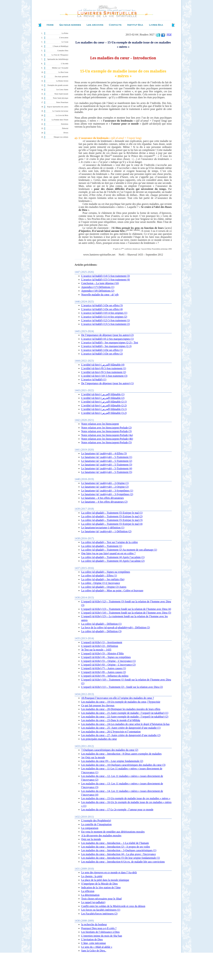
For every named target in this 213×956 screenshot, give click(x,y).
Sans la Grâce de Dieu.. (93, 950)
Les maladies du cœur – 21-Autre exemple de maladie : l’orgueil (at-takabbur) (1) (124, 713)
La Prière (65, 33)
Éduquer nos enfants (61, 137)
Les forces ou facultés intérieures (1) (100, 909)
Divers (66, 133)
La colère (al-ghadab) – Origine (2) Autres (103, 586)
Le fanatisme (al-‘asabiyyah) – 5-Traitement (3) (106, 464)
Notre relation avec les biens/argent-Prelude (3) (106, 431)
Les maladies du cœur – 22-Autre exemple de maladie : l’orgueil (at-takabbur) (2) (124, 716)
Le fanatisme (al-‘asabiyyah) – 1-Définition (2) (106, 531)
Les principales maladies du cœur (99, 738)
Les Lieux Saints (62, 89)
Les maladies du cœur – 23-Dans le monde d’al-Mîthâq (110, 720)
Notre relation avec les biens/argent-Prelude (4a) (107, 435)
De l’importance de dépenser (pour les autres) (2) (107, 335)
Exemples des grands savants (58, 85)
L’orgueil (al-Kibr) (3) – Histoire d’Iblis (102, 653)
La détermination (90, 895)
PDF (169, 34)
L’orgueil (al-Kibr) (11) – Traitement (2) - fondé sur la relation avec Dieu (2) (122, 687)
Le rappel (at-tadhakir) (93, 902)
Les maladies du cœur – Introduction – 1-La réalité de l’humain (115, 843)
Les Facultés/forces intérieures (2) (99, 913)
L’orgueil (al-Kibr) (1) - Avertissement (101, 642)
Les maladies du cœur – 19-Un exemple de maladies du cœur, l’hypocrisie (120, 701)
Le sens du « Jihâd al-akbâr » (96, 947)
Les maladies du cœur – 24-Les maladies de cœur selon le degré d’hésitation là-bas (125, 724)
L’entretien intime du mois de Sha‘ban (101, 935)
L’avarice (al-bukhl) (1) (93, 379)
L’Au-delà (64, 63)
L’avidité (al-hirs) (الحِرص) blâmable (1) (102, 394)
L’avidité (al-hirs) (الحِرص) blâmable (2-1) (104, 401)
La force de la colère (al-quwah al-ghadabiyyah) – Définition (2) (115, 627)
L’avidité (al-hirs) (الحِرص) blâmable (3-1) (104, 409)
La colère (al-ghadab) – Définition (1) (101, 623)
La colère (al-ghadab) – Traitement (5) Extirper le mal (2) (111, 516)
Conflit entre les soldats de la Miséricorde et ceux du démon (113, 906)
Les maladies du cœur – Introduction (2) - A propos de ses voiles (115, 846)
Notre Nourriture (62, 102)
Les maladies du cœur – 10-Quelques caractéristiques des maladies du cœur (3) (123, 764)
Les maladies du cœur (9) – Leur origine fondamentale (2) (112, 761)
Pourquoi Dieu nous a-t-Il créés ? (98, 928)
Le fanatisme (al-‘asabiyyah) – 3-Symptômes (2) (107, 494)
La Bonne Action (62, 81)
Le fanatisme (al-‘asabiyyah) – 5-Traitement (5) (106, 472)
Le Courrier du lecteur (60, 111)
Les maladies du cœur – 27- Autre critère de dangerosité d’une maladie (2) (120, 735)
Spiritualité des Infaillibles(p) (57, 59)
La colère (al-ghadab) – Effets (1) (99, 575)
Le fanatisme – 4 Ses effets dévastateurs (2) (104, 501)
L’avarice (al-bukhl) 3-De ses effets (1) (102, 350)
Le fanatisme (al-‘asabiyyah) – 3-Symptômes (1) (107, 490)
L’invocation (63, 37)
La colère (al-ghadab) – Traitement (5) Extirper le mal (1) (111, 512)
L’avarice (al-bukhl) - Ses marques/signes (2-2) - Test (109, 342)
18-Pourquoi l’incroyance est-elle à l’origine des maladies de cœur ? (117, 698)
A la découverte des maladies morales (101, 835)
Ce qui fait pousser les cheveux (97, 705)
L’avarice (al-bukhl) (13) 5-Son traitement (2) (105, 324)
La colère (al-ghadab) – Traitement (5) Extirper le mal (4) (111, 523)
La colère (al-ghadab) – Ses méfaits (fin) (102, 579)
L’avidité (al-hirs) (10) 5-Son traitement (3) (104, 375)
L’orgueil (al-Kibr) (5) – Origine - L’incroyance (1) (108, 661)
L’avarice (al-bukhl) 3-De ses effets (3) (102, 305)
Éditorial (65, 128)
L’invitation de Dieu (92, 939)
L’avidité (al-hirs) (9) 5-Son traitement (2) (103, 372)
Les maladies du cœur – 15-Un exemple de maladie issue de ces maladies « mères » (125, 798)
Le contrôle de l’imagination (96, 824)
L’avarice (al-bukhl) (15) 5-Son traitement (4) (105, 279)
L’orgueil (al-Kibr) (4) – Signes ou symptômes (106, 657)
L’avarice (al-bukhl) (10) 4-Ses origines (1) (104, 312)
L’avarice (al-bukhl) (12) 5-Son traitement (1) (105, 320)
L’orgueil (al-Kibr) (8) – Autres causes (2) (103, 672)
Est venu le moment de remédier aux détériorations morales (113, 831)
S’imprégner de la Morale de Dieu (99, 883)
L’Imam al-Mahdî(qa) (60, 46)
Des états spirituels (61, 76)
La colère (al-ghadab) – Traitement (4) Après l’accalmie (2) (112, 560)
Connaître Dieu (62, 50)
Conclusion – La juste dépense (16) (100, 283)
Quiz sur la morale (91, 839)
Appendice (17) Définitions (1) (97, 287)
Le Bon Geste (63, 72)
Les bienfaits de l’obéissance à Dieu (100, 932)
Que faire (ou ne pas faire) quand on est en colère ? (108, 553)
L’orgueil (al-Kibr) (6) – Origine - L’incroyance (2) (108, 664)
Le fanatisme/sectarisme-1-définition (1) (102, 527)
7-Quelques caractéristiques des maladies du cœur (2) (109, 749)
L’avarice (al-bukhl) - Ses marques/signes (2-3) (106, 346)
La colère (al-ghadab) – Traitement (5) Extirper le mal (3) (111, 520)
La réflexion (87, 891)
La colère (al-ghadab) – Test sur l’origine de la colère (109, 542)
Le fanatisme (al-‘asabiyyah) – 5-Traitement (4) (106, 468)
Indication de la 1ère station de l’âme (101, 887)
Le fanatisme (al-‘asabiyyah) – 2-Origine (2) (105, 486)
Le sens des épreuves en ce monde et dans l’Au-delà (109, 872)
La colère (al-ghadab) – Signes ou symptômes (105, 571)
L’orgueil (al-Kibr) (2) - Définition (99, 646)
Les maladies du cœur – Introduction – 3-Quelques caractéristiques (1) (118, 850)
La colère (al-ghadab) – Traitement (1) (101, 546)
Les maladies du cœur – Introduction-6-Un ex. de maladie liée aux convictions (123, 861)
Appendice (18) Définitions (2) (97, 290)
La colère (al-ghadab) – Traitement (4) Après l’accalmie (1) (112, 557)
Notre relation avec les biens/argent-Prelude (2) (106, 427)
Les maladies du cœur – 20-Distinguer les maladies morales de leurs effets (120, 709)
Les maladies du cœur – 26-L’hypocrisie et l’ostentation (111, 731)
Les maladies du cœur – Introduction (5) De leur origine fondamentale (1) (120, 857)
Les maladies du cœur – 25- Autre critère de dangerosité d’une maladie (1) (120, 727)
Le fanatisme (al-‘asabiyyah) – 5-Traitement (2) (106, 461)
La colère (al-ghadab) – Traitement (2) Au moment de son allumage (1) (119, 549)
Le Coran (65, 42)
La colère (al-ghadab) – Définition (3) (101, 631)
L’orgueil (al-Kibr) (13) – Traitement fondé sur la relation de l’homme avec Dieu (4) (126, 609)
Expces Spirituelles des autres (57, 107)
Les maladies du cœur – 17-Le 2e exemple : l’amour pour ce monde (117, 809)
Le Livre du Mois (62, 115)
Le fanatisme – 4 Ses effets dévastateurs (102, 497)
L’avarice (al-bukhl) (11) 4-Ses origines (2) (104, 316)
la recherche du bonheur (94, 924)
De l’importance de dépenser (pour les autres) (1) (107, 383)
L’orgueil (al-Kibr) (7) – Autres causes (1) (103, 668)
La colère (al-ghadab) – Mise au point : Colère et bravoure (112, 590)
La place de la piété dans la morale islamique (105, 880)
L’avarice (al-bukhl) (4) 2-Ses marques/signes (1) (107, 338)
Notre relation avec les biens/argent (100, 423)
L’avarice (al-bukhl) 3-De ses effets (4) (102, 309)
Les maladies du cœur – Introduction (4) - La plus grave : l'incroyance (118, 854)
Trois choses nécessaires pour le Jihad (101, 898)
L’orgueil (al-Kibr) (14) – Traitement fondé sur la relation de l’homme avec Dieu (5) (126, 612)
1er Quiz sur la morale (93, 757)
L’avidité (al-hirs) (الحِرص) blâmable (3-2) (104, 413)
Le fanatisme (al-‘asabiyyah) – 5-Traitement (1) (106, 457)
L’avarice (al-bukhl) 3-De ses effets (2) (102, 353)
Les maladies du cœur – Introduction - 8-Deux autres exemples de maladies (121, 753)
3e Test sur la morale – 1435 (96, 649)
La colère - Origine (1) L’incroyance (100, 583)
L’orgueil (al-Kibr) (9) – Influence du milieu (104, 675)
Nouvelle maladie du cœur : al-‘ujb (99, 294)
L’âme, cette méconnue (93, 943)
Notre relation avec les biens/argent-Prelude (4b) (107, 438)
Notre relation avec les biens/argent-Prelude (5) (106, 442)
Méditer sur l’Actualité (60, 68)
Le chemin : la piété (91, 876)
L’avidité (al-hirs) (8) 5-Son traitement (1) (103, 368)
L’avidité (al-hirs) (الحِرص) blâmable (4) (102, 364)
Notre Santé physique (60, 98)
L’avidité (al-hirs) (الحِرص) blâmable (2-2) (104, 405)
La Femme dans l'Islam (60, 120)
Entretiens (64, 124)
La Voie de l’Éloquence (60, 55)
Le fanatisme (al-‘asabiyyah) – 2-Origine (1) (105, 483)
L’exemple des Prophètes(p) (96, 820)
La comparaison (89, 828)
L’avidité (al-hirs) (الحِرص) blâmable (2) (102, 398)
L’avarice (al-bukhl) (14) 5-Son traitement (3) (105, 275)
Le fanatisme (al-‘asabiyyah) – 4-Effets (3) (104, 453)
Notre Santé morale (61, 94)
